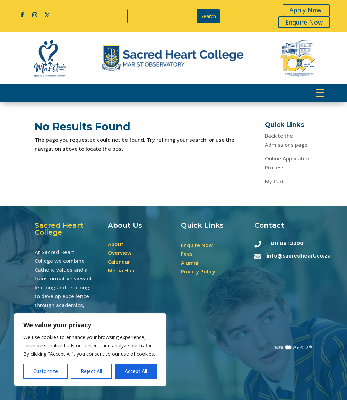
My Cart (274, 181)
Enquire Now (305, 22)
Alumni (189, 262)
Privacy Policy (198, 271)
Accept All (136, 371)
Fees (187, 253)
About (115, 244)
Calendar (119, 261)
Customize (45, 371)
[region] (90, 349)
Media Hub (121, 270)
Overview (119, 252)
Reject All (91, 371)
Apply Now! (307, 10)
